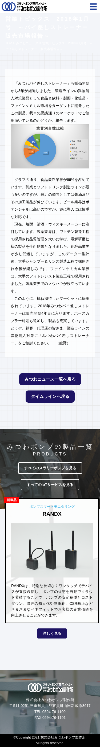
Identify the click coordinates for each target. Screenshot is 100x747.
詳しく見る (52, 633)
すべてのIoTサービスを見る (50, 485)
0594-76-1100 (54, 712)
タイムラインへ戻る (50, 396)
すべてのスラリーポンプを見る (50, 468)
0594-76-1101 (54, 717)
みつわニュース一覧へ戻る (50, 379)
